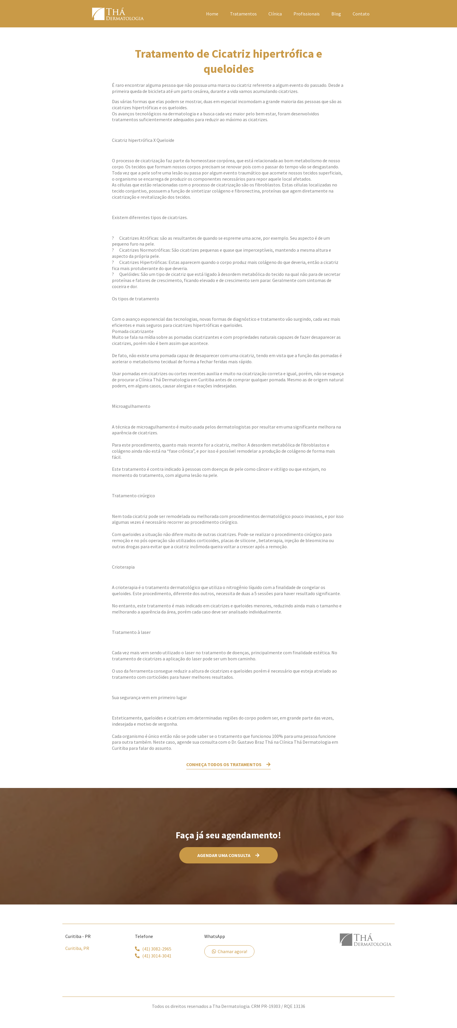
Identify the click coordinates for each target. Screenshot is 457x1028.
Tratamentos (243, 14)
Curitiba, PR (77, 948)
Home (212, 14)
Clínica (275, 14)
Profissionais (306, 14)
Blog (336, 14)
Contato (361, 14)
